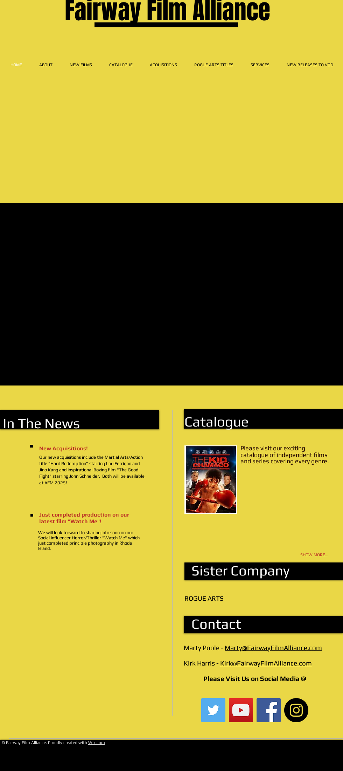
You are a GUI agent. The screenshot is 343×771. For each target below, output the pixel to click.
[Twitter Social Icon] (213, 710)
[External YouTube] (172, 170)
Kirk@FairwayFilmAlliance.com (266, 663)
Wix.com (96, 742)
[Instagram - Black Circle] (296, 710)
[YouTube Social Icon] (241, 710)
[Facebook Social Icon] (269, 710)
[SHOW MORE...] (305, 555)
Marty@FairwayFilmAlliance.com (273, 647)
